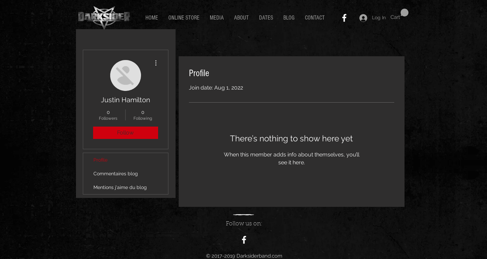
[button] (399, 14)
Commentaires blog (115, 173)
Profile (100, 160)
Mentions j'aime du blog (120, 187)
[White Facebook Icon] (344, 18)
